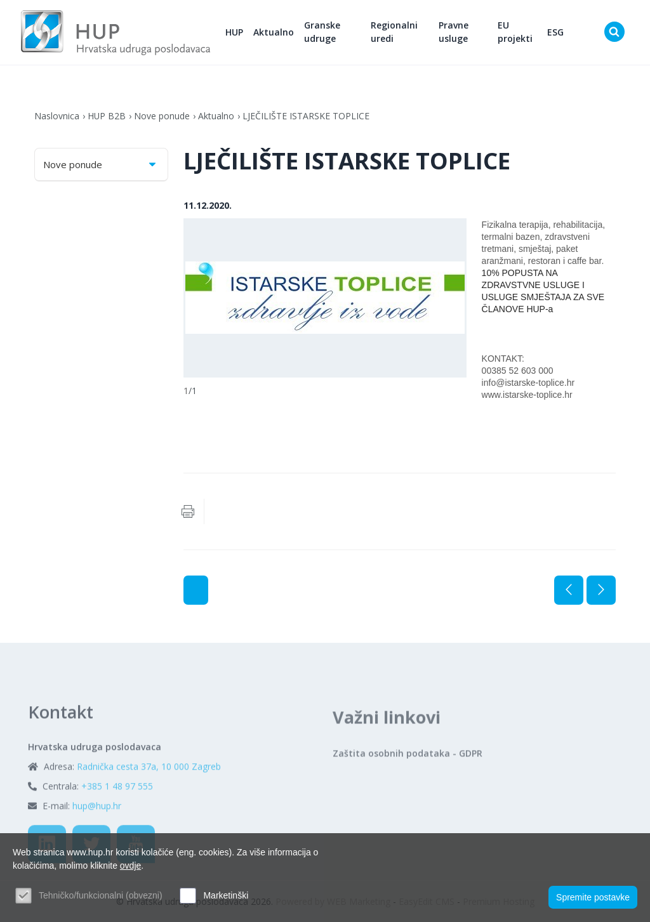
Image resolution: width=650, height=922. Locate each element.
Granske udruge (323, 32)
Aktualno (274, 32)
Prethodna (568, 590)
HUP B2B (107, 116)
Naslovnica (56, 116)
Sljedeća (601, 590)
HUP (235, 32)
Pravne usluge (453, 32)
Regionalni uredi (394, 32)
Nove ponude (162, 116)
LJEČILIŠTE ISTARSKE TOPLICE (306, 116)
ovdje (130, 865)
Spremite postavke (593, 897)
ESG (555, 32)
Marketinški (225, 895)
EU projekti (515, 32)
